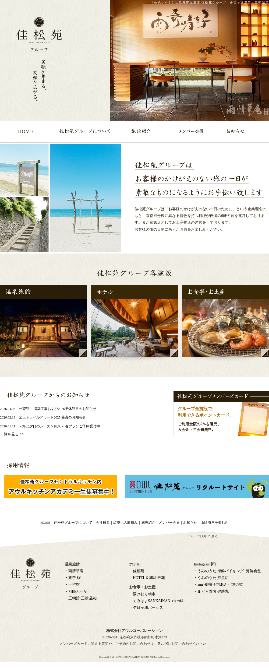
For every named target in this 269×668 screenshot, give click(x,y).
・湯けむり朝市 (142, 594)
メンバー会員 (169, 523)
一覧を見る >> (12, 434)
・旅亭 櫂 (73, 578)
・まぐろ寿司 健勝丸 (211, 591)
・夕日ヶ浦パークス (146, 608)
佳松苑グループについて (73, 523)
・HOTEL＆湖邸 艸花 (147, 578)
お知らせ (190, 523)
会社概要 (103, 523)
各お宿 (162, 644)
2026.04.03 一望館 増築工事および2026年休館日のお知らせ (48, 409)
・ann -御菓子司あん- (219, 584)
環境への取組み (125, 523)
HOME (45, 523)
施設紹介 (148, 523)
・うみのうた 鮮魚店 (211, 578)
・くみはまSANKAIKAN (157, 601)
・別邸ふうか (76, 591)
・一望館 (72, 584)
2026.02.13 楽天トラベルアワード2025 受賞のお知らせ (43, 417)
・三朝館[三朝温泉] (81, 598)
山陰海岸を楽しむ (215, 523)
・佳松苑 (136, 571)
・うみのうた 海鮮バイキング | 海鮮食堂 (227, 571)
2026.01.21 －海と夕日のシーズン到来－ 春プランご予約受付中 (50, 426)
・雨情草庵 (74, 571)
